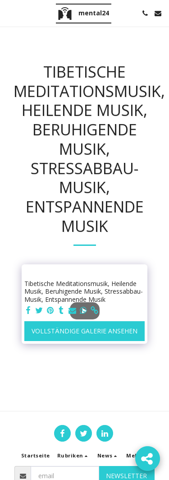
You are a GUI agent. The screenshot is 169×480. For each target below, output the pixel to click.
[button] (10, 13)
